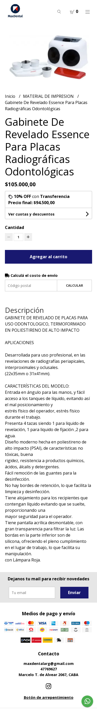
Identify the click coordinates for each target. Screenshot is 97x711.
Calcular (74, 285)
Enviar (74, 592)
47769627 (48, 668)
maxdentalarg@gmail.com (49, 663)
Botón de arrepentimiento (48, 697)
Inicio (10, 96)
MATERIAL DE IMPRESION (49, 96)
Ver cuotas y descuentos (31, 214)
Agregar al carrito (48, 257)
